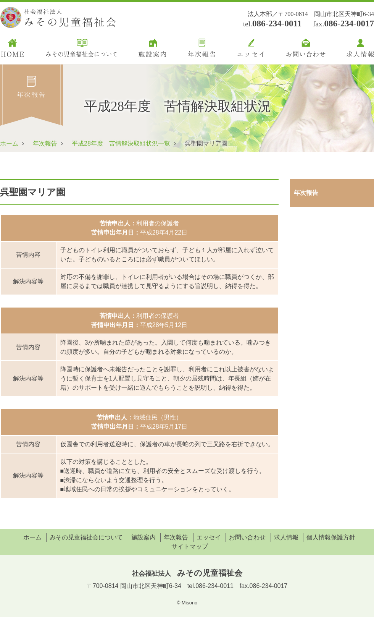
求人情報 (286, 537)
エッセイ (209, 537)
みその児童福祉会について (86, 537)
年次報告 (45, 143)
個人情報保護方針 (330, 537)
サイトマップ (189, 546)
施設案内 (143, 537)
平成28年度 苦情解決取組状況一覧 (121, 143)
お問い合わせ (247, 537)
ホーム (9, 143)
